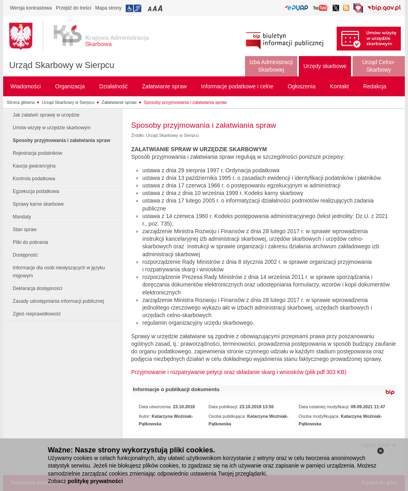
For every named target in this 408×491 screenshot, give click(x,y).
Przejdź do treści (73, 8)
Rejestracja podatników (37, 153)
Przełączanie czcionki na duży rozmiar (161, 8)
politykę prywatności (95, 481)
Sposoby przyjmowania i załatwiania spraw (185, 102)
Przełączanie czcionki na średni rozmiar (155, 8)
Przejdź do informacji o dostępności (133, 8)
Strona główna (21, 102)
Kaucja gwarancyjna (34, 166)
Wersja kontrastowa (31, 8)
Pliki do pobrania (30, 242)
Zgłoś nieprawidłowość (37, 314)
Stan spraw (25, 229)
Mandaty (22, 217)
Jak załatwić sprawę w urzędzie (46, 115)
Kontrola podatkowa (34, 178)
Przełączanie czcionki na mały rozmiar (150, 8)
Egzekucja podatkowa (36, 191)
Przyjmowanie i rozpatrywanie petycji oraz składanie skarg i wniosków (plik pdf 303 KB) (238, 372)
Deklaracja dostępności (37, 288)
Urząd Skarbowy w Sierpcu (61, 65)
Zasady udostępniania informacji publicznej (58, 301)
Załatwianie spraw (119, 102)
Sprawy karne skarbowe (38, 204)
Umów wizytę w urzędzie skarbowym (51, 128)
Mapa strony (108, 8)
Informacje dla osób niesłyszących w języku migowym (59, 272)
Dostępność (25, 255)
